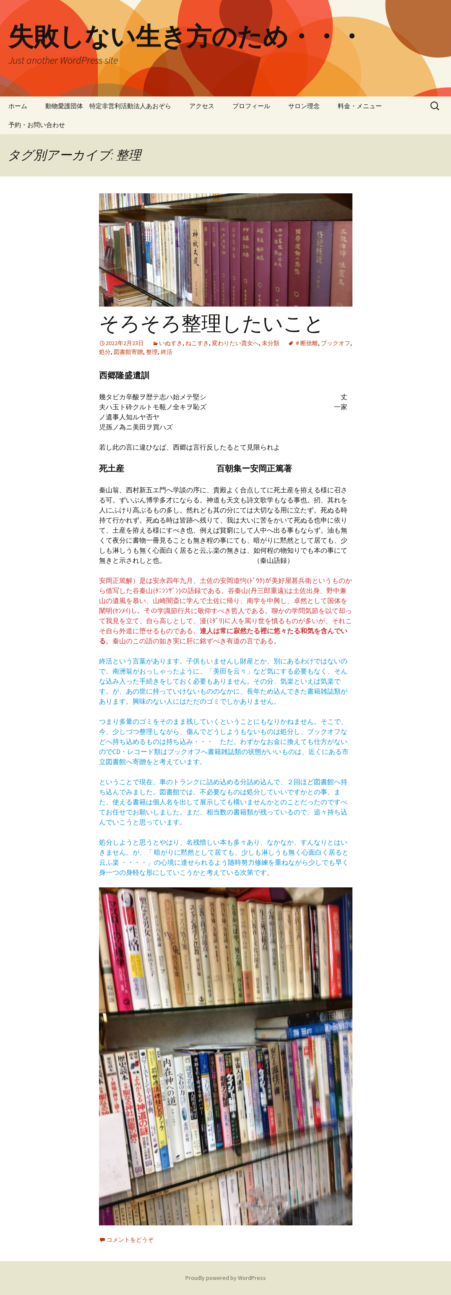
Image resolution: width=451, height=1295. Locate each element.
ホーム (17, 106)
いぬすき (170, 343)
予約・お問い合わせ (36, 125)
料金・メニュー (360, 106)
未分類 (270, 343)
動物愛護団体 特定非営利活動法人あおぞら (108, 106)
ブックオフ (335, 343)
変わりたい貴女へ (235, 343)
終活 (166, 352)
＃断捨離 (306, 343)
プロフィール (251, 106)
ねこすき (197, 343)
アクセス (201, 106)
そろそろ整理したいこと (211, 324)
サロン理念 (304, 106)
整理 (152, 352)
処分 (105, 352)
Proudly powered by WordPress (225, 1278)
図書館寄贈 (128, 352)
